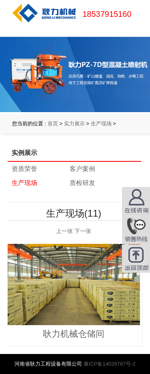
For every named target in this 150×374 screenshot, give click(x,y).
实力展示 (74, 124)
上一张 (64, 231)
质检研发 (82, 182)
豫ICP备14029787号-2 (110, 364)
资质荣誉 (24, 168)
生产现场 (101, 124)
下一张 (82, 231)
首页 (53, 124)
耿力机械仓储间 (73, 334)
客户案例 (82, 168)
